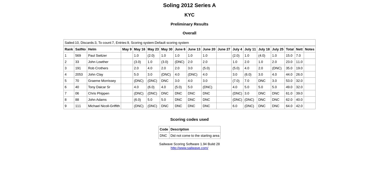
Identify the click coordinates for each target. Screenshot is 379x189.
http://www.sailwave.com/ (189, 148)
